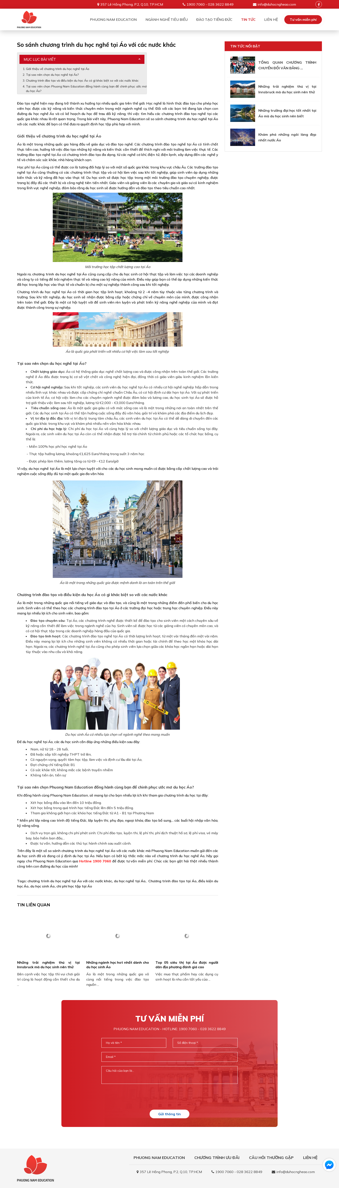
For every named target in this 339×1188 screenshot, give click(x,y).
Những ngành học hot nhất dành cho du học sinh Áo (117, 964)
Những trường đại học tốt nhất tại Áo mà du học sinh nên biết (287, 113)
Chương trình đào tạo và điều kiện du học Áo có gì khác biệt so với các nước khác (82, 80)
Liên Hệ (271, 19)
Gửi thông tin (169, 1114)
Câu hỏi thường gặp (271, 1157)
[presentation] (169, 1096)
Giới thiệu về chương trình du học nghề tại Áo (58, 69)
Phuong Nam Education (113, 19)
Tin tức (248, 19)
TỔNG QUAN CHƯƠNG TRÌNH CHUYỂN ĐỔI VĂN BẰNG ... (287, 65)
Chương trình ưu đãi (217, 1157)
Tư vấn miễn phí (303, 19)
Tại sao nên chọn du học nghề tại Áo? (52, 75)
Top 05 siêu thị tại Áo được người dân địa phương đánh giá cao (186, 964)
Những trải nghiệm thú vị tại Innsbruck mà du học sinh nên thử (48, 964)
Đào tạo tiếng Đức (214, 19)
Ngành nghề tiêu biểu (167, 19)
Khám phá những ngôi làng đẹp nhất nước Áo (287, 137)
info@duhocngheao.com (276, 4)
